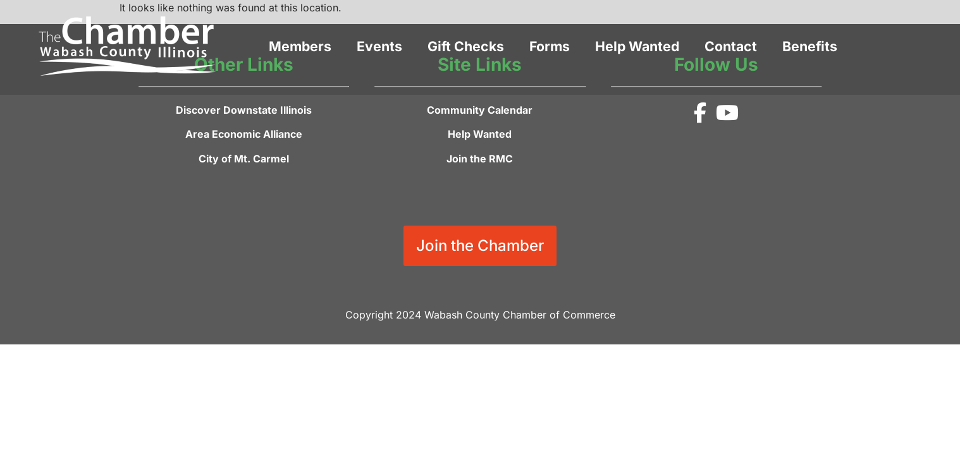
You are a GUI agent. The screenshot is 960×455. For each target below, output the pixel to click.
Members (300, 46)
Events (379, 46)
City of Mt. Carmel (244, 158)
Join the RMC (479, 158)
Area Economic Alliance (243, 134)
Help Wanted (637, 46)
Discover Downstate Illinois (244, 110)
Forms (549, 46)
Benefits (809, 46)
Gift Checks (466, 46)
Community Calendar (479, 110)
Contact (731, 46)
